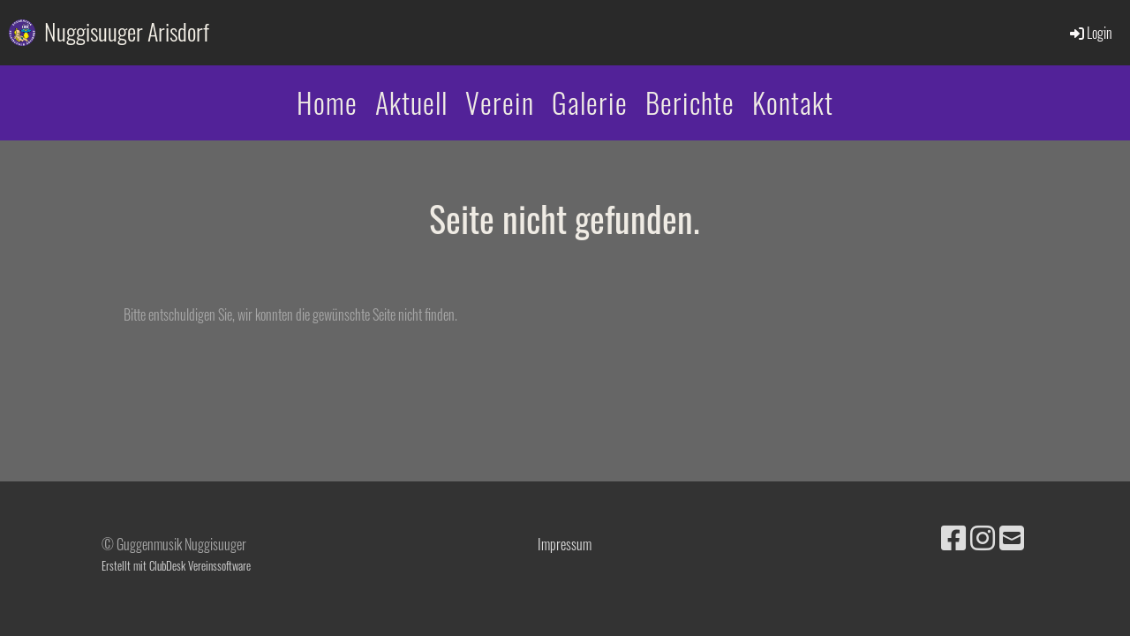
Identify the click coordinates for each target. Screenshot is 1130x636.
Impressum (564, 544)
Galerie (590, 102)
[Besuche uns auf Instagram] (982, 535)
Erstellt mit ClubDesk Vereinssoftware (176, 565)
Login (1089, 32)
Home (327, 102)
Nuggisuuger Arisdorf (126, 32)
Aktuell (411, 102)
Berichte (689, 102)
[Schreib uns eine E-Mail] (1011, 535)
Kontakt (792, 102)
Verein (499, 102)
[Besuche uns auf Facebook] (953, 535)
